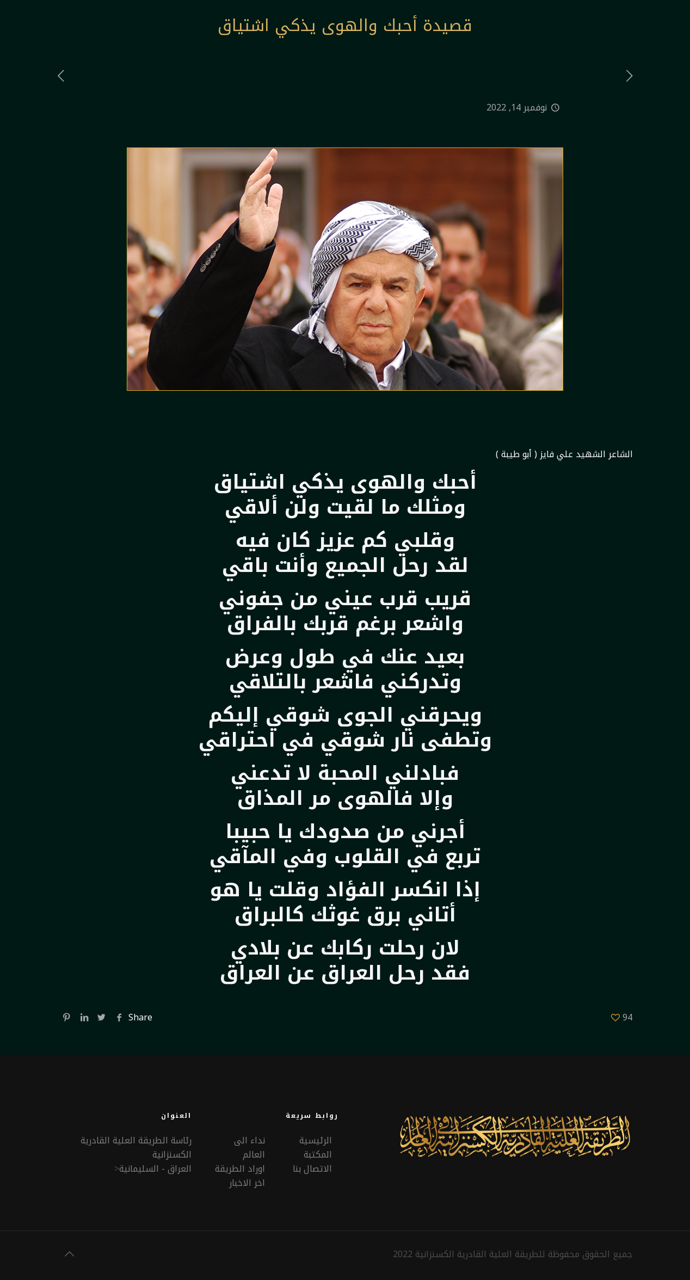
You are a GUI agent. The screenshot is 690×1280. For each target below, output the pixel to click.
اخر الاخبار (247, 1182)
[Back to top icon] (69, 1253)
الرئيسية (315, 1140)
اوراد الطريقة (240, 1168)
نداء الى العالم (249, 1147)
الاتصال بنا (312, 1168)
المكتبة (318, 1154)
